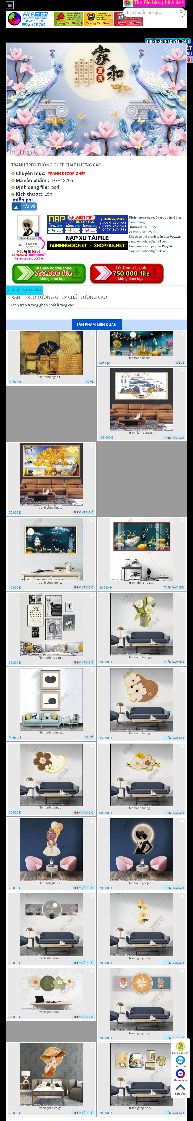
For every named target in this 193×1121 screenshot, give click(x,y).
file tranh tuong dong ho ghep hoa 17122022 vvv (141, 808)
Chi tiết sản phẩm (24, 290)
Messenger (180, 1075)
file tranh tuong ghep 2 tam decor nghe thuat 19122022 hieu (51, 732)
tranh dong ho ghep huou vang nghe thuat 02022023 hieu (141, 582)
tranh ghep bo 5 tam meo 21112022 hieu (141, 1108)
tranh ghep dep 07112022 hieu (141, 1033)
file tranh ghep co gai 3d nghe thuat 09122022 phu (141, 883)
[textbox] (154, 12)
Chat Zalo (180, 1062)
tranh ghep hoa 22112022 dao (51, 1012)
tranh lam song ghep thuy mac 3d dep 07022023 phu (141, 432)
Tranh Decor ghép (66, 173)
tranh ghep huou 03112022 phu (51, 958)
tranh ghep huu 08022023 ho (51, 507)
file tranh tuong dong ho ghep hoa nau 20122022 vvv (141, 733)
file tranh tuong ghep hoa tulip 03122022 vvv (141, 657)
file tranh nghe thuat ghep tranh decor (51, 377)
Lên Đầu (180, 1089)
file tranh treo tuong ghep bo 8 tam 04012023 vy (51, 657)
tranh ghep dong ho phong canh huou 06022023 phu (51, 582)
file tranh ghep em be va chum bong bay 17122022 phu (51, 883)
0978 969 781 (180, 1048)
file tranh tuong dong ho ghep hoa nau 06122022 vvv (51, 807)
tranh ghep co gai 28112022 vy (51, 1108)
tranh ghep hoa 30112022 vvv (141, 958)
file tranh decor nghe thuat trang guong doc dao (141, 358)
